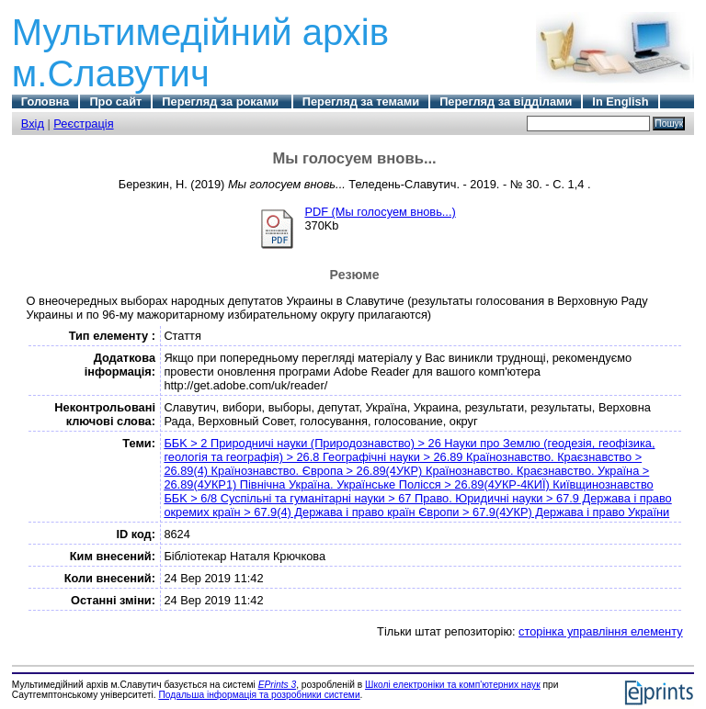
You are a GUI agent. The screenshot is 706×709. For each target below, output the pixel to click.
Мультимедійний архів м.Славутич (200, 53)
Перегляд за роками (221, 101)
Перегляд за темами (360, 101)
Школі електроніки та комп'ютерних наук (453, 685)
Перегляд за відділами (505, 101)
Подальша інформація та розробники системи (258, 695)
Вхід (32, 123)
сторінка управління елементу (600, 631)
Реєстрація (83, 123)
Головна (45, 101)
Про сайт (115, 101)
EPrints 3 (277, 685)
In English (620, 101)
